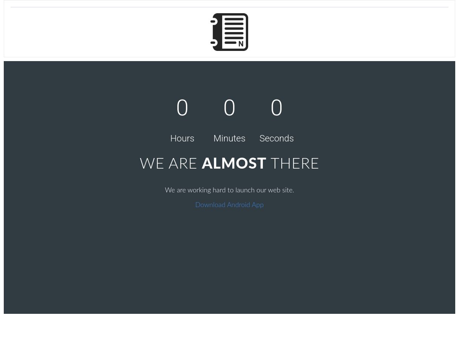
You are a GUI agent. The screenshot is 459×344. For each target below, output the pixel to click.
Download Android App (229, 204)
